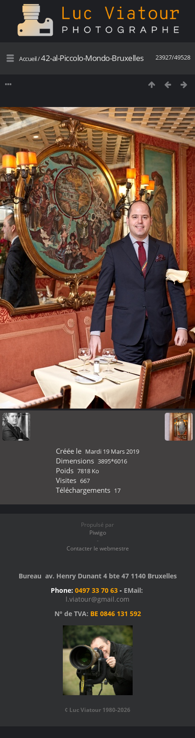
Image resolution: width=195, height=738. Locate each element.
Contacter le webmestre (98, 548)
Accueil (28, 58)
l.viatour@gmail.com (97, 599)
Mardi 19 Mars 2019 (112, 451)
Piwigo (97, 533)
